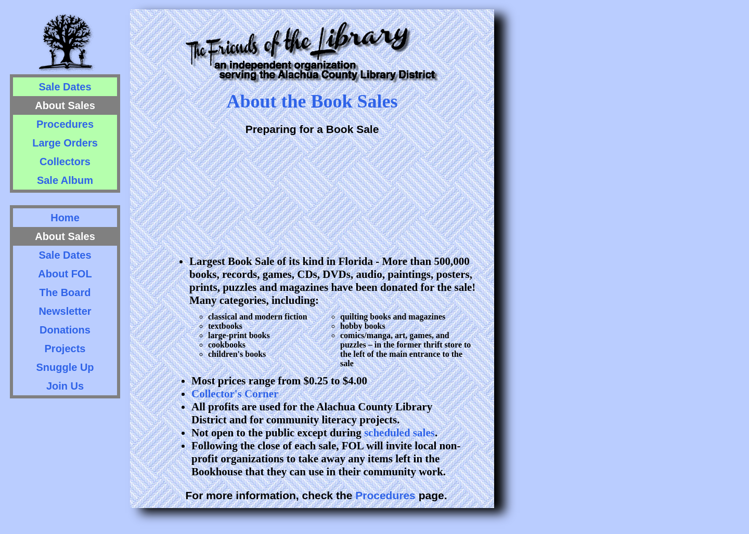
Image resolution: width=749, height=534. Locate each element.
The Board (65, 292)
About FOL (65, 273)
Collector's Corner (234, 394)
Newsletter (64, 311)
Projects (65, 348)
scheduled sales (399, 432)
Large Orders (65, 143)
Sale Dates (64, 86)
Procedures (65, 124)
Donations (65, 330)
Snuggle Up (65, 367)
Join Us (65, 386)
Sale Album (65, 180)
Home (65, 217)
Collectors (65, 161)
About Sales (65, 105)
